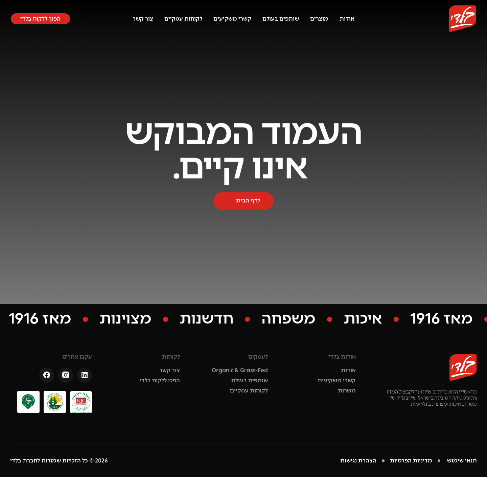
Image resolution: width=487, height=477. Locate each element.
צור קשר (143, 19)
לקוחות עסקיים (183, 19)
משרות (347, 391)
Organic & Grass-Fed (240, 370)
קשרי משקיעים (232, 19)
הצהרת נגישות (358, 460)
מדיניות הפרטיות (411, 460)
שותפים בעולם (280, 19)
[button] (40, 18)
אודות (347, 19)
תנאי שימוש (461, 460)
